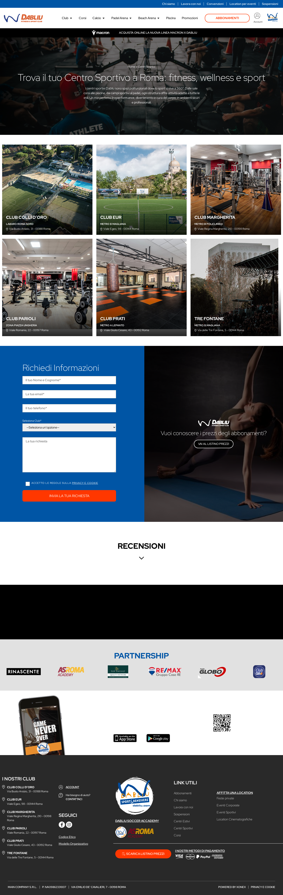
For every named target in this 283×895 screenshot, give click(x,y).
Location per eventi (243, 4)
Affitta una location (235, 793)
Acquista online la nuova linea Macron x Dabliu (158, 33)
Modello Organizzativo (73, 844)
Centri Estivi (182, 821)
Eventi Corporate (228, 805)
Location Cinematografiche (234, 819)
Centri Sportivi (183, 828)
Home (131, 66)
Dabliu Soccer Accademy (137, 821)
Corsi (177, 835)
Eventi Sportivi (226, 812)
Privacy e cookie (85, 483)
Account (258, 21)
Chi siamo (168, 4)
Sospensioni (270, 4)
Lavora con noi (191, 4)
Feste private (225, 798)
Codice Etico (67, 837)
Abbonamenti (183, 793)
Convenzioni (215, 4)
